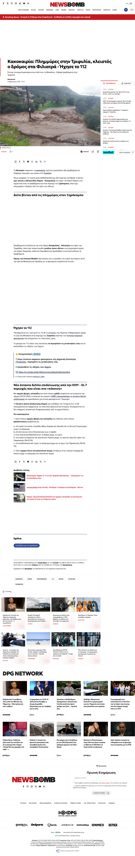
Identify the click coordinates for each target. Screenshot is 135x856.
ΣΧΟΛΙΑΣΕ (84, 151)
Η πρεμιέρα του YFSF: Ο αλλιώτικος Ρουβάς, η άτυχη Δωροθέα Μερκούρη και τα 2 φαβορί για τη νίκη (40, 704)
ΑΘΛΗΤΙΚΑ (72, 10)
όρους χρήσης (106, 783)
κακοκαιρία (40, 170)
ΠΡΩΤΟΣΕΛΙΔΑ (97, 10)
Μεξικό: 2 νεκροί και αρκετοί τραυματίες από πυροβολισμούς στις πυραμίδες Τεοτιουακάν (39, 743)
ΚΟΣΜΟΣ (63, 10)
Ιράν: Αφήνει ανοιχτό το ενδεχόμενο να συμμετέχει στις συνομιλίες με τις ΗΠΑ (121, 742)
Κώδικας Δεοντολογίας (60, 803)
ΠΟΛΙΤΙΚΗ (41, 10)
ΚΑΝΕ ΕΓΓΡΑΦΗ (101, 793)
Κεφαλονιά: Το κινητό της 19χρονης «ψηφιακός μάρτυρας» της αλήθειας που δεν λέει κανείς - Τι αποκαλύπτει (12, 619)
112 (17, 336)
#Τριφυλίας (21, 362)
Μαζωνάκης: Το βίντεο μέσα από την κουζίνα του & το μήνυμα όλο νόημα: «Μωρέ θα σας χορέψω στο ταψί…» (13, 744)
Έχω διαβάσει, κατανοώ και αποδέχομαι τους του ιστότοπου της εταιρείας (101, 783)
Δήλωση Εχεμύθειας (45, 803)
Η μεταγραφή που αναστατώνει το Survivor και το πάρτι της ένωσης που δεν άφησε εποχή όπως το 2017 (120, 704)
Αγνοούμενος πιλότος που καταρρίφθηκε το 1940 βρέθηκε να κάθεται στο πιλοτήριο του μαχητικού (61, 618)
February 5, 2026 (38, 377)
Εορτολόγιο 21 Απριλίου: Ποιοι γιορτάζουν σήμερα (87, 616)
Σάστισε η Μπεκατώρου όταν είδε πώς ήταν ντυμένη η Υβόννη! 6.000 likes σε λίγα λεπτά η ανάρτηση (94, 743)
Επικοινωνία (102, 803)
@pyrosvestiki (48, 372)
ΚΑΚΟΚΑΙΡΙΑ (19, 579)
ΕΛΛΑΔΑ (33, 10)
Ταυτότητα (23, 803)
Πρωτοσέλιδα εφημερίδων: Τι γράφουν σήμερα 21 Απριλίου (115, 111)
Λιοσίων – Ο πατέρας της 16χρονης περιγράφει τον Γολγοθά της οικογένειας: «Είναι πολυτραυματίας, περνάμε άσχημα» (11, 654)
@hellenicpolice (62, 372)
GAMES (115, 10)
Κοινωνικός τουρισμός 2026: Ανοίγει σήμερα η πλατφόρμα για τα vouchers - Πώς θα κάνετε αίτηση (37, 653)
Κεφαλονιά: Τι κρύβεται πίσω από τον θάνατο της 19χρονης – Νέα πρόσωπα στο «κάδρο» (13, 702)
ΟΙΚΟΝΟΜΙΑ (49, 10)
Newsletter (28, 569)
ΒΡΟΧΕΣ (61, 579)
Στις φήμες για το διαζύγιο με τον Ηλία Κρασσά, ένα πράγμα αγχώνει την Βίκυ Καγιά (67, 743)
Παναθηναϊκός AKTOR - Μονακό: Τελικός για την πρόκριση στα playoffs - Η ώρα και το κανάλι (63, 653)
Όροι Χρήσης (33, 803)
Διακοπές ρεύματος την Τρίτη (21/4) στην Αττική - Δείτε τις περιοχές (116, 93)
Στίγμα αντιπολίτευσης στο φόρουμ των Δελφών (116, 142)
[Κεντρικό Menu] (132, 10)
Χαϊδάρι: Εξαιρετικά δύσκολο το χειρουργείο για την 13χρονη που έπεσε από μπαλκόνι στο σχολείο (94, 702)
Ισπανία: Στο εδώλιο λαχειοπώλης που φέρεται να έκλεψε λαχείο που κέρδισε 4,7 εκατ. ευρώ (117, 121)
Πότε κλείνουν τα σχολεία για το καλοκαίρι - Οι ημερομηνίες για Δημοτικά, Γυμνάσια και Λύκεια (87, 653)
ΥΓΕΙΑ (57, 10)
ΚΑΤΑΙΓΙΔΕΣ (71, 579)
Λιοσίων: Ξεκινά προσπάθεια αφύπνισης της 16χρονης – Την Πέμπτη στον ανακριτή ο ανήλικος (117, 132)
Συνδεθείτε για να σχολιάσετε (27, 545)
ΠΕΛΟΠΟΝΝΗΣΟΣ (42, 579)
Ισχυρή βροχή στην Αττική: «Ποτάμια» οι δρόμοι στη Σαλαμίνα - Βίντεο (55, 487)
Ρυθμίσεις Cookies (75, 803)
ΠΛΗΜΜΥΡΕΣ (19, 584)
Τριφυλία (47, 173)
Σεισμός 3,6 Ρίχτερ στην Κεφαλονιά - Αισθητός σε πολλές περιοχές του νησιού (55, 17)
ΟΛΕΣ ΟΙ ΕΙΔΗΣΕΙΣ (23, 10)
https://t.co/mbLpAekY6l (30, 372)
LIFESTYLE (80, 10)
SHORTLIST (107, 10)
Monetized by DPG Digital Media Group (73, 832)
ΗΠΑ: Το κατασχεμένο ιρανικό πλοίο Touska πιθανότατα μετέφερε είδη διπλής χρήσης (117, 102)
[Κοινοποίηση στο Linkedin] (36, 162)
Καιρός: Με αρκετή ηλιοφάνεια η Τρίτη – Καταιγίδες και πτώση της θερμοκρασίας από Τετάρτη (36, 618)
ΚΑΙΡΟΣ (88, 10)
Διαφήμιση (111, 803)
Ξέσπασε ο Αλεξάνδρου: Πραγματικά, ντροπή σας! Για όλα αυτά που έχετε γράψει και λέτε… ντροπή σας (67, 704)
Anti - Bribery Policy (89, 803)
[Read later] (97, 151)
